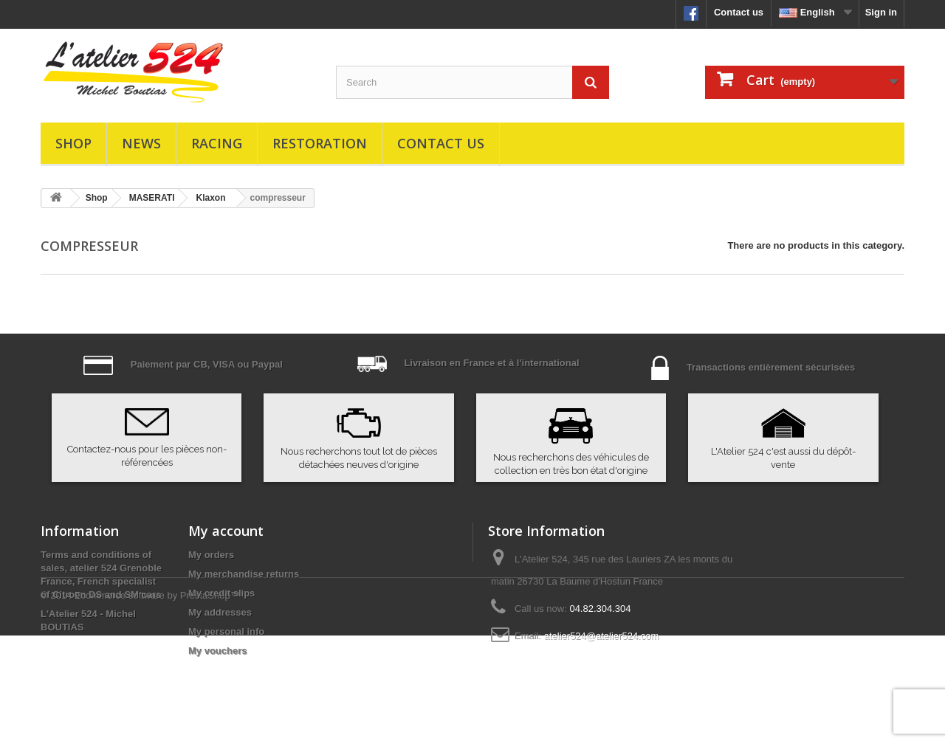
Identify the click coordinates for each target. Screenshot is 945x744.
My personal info (226, 631)
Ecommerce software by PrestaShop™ (157, 703)
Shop (73, 143)
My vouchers (217, 650)
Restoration (319, 143)
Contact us (738, 12)
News (141, 143)
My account (226, 531)
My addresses (220, 612)
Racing (216, 143)
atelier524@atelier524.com (601, 635)
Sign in (881, 12)
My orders (211, 554)
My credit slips (221, 593)
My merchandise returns (243, 573)
